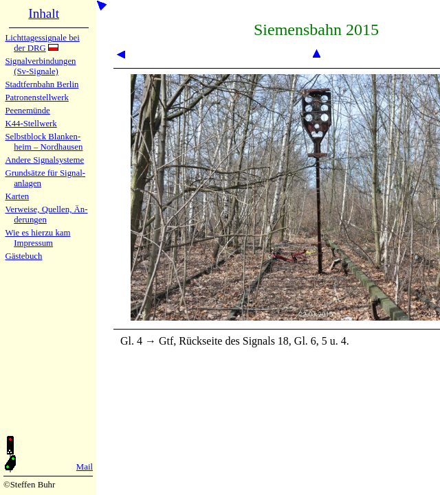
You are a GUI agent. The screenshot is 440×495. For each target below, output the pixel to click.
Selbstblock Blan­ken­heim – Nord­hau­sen (43, 142)
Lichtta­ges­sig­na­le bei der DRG (42, 43)
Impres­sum (33, 243)
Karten (17, 196)
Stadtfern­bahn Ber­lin (41, 84)
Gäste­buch (23, 256)
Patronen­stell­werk (36, 97)
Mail (84, 467)
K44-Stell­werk (30, 123)
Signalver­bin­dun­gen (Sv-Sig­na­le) (40, 66)
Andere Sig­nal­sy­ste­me (44, 160)
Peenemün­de (27, 110)
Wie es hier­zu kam (37, 233)
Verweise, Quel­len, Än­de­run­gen (46, 215)
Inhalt (43, 13)
